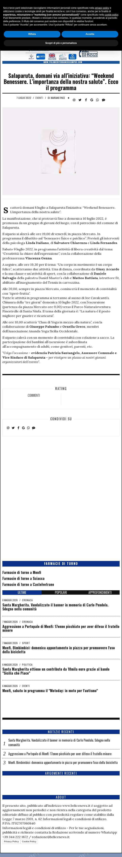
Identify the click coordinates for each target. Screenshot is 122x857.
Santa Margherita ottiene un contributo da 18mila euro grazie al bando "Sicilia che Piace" (55, 671)
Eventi (39, 97)
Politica (27, 664)
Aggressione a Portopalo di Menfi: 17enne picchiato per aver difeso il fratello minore (60, 628)
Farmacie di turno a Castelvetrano (28, 584)
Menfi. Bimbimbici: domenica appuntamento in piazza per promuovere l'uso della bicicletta (58, 649)
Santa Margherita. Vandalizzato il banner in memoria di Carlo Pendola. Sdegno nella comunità (55, 606)
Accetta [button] (90, 840)
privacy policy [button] (102, 814)
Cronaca (27, 600)
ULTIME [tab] (22, 592)
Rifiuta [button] (32, 840)
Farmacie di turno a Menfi (21, 572)
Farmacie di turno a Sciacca (23, 578)
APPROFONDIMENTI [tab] (100, 592)
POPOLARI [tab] (61, 592)
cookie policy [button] (111, 821)
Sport (26, 643)
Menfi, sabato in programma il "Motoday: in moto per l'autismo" (50, 690)
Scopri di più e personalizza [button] (61, 849)
